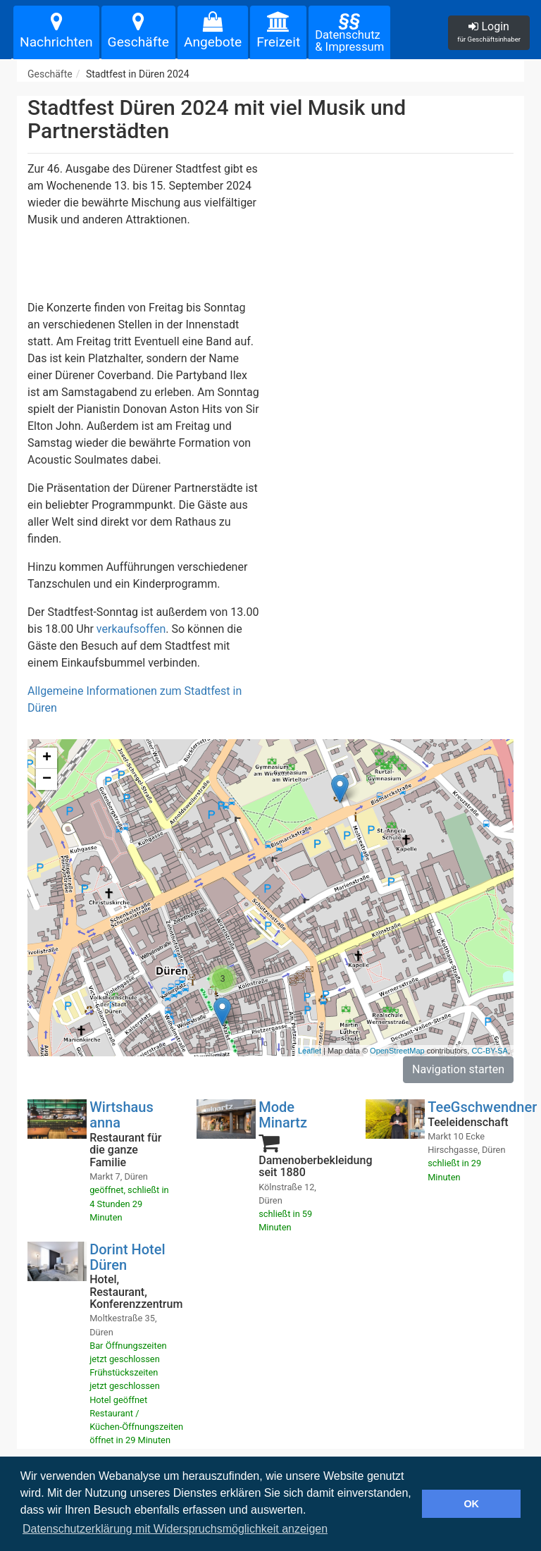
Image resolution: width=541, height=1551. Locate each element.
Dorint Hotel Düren (127, 1257)
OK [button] (471, 1503)
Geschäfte (138, 31)
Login (489, 31)
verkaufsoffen (131, 629)
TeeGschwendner (482, 1107)
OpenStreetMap (397, 1050)
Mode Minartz (283, 1115)
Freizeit (278, 31)
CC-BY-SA (489, 1050)
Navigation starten (458, 1069)
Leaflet (309, 1050)
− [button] (46, 779)
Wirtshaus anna (121, 1115)
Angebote (213, 31)
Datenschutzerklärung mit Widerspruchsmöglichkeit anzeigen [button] (175, 1529)
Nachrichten (56, 31)
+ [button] (46, 758)
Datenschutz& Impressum (349, 32)
